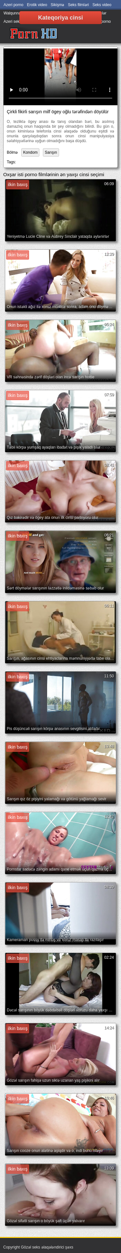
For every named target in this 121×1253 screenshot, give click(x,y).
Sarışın (51, 152)
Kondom (30, 152)
